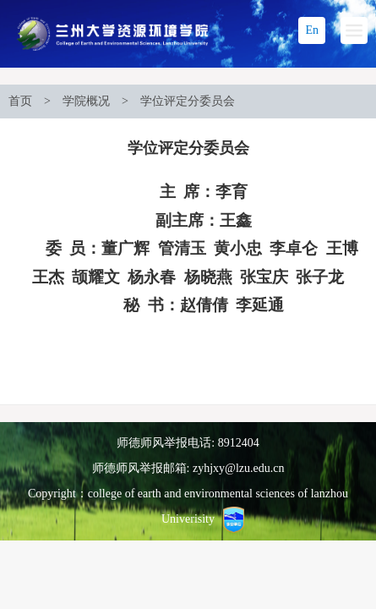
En (312, 30)
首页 (20, 101)
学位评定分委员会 (187, 101)
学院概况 (86, 101)
